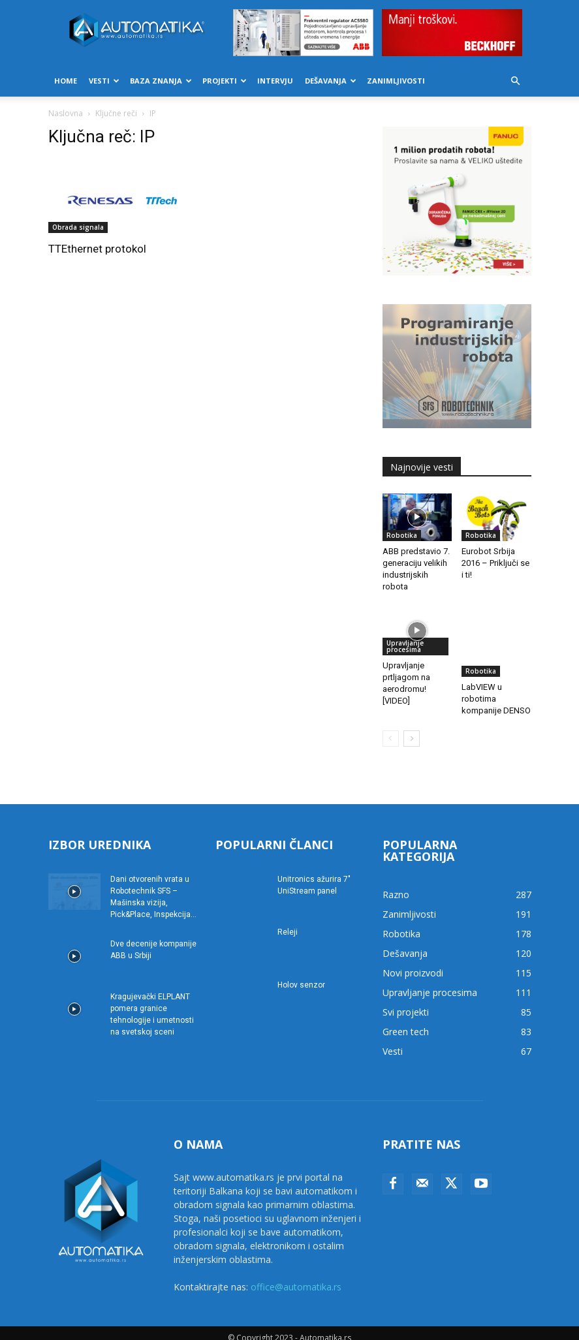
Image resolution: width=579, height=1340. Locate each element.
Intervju (275, 81)
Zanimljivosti (396, 81)
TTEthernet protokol (97, 248)
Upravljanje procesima (405, 646)
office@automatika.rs (296, 1277)
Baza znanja (161, 81)
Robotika (401, 535)
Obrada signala (78, 227)
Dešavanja (330, 81)
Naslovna (65, 113)
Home (65, 81)
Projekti (224, 81)
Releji (287, 922)
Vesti (104, 81)
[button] (515, 81)
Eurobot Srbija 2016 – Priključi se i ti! (495, 563)
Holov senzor (301, 975)
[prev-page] (391, 729)
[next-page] (411, 729)
